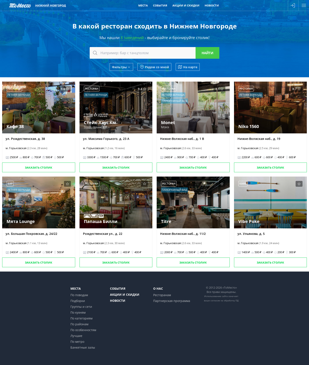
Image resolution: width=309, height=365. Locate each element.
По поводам (79, 295)
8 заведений (132, 37)
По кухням (78, 312)
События (117, 288)
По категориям (81, 318)
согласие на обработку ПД (224, 300)
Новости (117, 301)
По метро (77, 342)
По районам (79, 324)
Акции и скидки (124, 294)
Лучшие (76, 336)
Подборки (77, 301)
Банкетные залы (82, 347)
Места (75, 288)
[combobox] (154, 53)
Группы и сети (81, 307)
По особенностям (83, 330)
